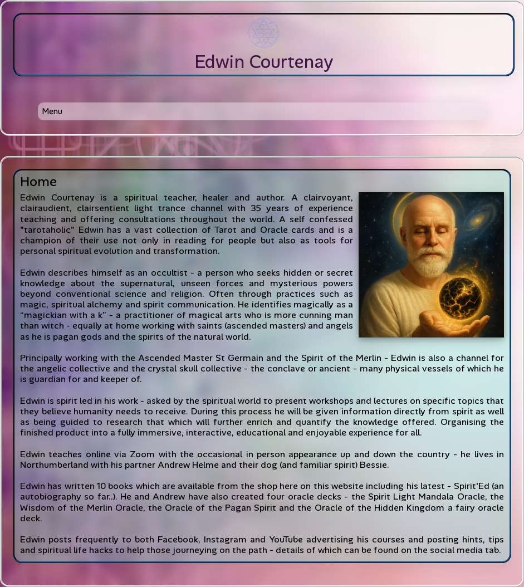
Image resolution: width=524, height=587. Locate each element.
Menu (52, 111)
